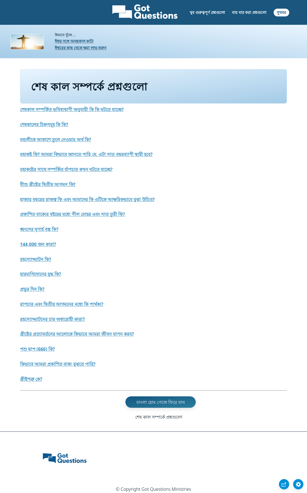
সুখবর (281, 12)
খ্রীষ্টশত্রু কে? (31, 379)
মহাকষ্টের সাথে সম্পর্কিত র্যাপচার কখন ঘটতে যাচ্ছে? (66, 169)
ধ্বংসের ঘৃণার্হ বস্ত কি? (39, 229)
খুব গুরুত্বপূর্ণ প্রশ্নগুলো (207, 12)
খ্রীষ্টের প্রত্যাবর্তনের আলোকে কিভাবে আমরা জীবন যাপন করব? (77, 334)
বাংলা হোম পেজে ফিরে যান (160, 402)
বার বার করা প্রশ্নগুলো (249, 12)
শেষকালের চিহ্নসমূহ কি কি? (44, 124)
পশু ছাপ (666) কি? (37, 349)
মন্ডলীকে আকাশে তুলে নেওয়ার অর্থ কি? (55, 139)
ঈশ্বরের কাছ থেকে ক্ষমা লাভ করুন (81, 47)
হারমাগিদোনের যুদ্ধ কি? (40, 274)
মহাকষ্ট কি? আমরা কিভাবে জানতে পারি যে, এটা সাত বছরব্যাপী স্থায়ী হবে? (86, 154)
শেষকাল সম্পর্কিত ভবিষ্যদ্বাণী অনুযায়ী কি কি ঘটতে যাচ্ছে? (72, 109)
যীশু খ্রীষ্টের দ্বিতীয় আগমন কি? (47, 184)
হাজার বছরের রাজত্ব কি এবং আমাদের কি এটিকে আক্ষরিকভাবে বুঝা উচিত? (87, 199)
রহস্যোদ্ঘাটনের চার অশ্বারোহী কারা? (52, 319)
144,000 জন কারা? (38, 244)
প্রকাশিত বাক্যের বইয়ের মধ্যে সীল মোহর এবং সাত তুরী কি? (72, 214)
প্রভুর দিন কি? (32, 289)
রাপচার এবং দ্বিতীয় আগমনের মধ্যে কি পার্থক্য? (61, 304)
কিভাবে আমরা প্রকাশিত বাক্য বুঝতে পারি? (57, 364)
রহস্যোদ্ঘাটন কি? (35, 259)
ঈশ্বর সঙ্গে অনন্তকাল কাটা (74, 41)
